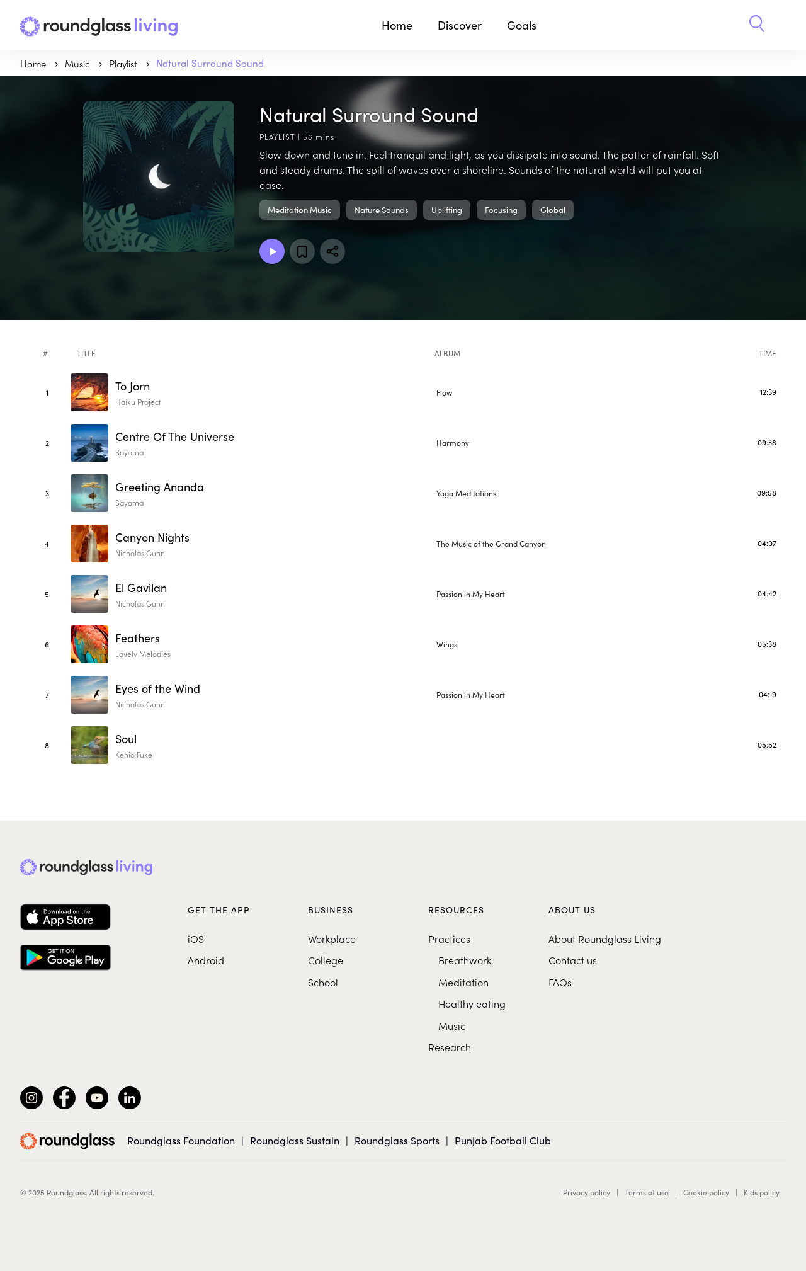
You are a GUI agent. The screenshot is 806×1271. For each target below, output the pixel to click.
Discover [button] (460, 25)
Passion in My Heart (470, 594)
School (323, 982)
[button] (757, 25)
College (325, 960)
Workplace (332, 938)
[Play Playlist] (272, 251)
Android (206, 960)
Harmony (452, 443)
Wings (446, 644)
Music (451, 1025)
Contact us (572, 960)
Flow (444, 392)
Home (397, 25)
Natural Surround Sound (210, 63)
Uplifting (446, 209)
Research (449, 1047)
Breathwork (464, 960)
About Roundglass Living (604, 938)
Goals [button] (521, 25)
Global (552, 209)
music (79, 63)
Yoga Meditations (466, 493)
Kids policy (762, 1192)
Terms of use (647, 1192)
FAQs (560, 982)
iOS (196, 938)
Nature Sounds (382, 209)
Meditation (463, 982)
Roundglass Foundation (181, 1140)
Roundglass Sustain (294, 1140)
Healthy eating (472, 1003)
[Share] (332, 251)
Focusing (501, 209)
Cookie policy (706, 1192)
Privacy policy (586, 1192)
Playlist (124, 63)
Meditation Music (300, 209)
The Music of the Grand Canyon (491, 544)
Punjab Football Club (503, 1140)
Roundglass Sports (397, 1140)
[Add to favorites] (302, 251)
